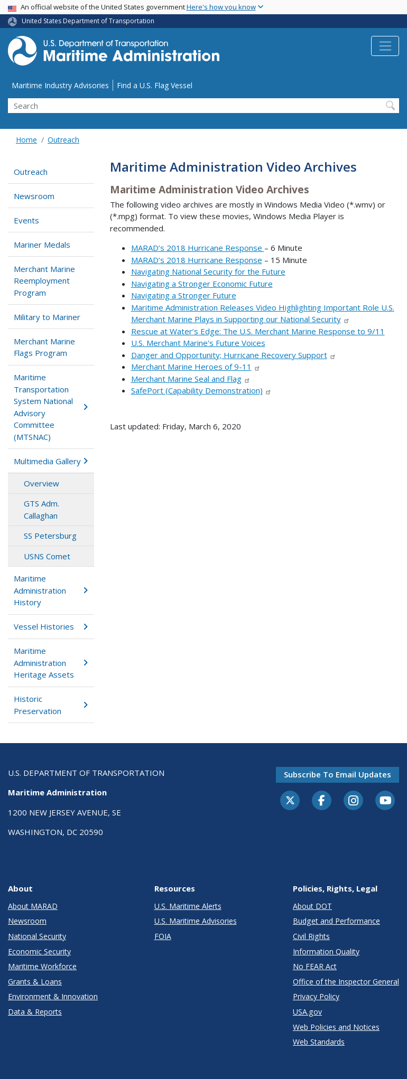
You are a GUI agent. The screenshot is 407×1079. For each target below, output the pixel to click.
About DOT (312, 906)
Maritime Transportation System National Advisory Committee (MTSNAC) (51, 407)
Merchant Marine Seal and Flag (191, 378)
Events (26, 220)
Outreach (63, 140)
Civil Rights (311, 936)
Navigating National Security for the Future (208, 271)
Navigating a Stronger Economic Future (202, 283)
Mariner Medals (42, 244)
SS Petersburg (50, 535)
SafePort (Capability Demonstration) (201, 390)
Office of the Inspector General (346, 982)
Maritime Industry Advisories (60, 85)
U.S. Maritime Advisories (195, 921)
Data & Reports (35, 1012)
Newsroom (34, 196)
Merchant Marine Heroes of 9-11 (196, 366)
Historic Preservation (51, 704)
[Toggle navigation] (385, 46)
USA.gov (307, 1012)
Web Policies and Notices (336, 1027)
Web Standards (319, 1042)
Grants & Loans (35, 982)
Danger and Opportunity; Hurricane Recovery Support (234, 355)
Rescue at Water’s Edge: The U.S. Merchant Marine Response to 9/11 (258, 331)
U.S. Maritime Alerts (187, 906)
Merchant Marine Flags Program (44, 347)
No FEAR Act (315, 966)
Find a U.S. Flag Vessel (154, 85)
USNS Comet (47, 556)
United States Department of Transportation (88, 20)
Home (26, 140)
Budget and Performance (336, 921)
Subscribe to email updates (337, 774)
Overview (41, 483)
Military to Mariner (47, 317)
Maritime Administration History (51, 590)
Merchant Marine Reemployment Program (44, 281)
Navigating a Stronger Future (183, 295)
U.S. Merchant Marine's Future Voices (198, 342)
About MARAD (33, 906)
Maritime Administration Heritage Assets (51, 662)
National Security (37, 936)
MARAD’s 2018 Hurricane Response (197, 247)
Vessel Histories (51, 626)
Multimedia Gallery (51, 461)
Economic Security (39, 951)
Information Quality (326, 951)
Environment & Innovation (53, 996)
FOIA (162, 936)
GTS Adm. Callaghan (41, 509)
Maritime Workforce (42, 966)
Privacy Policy (316, 996)
